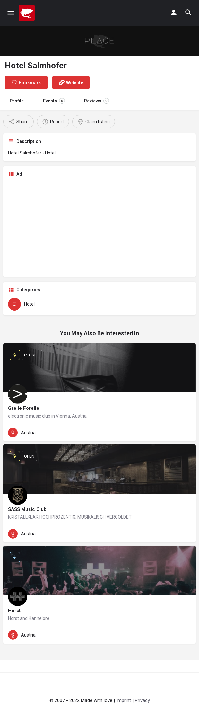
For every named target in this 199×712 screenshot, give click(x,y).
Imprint (123, 700)
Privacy (142, 700)
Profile (17, 100)
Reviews (96, 101)
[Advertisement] (99, 227)
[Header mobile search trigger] (188, 12)
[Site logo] (27, 13)
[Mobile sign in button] (173, 12)
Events (54, 101)
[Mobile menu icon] (10, 13)
